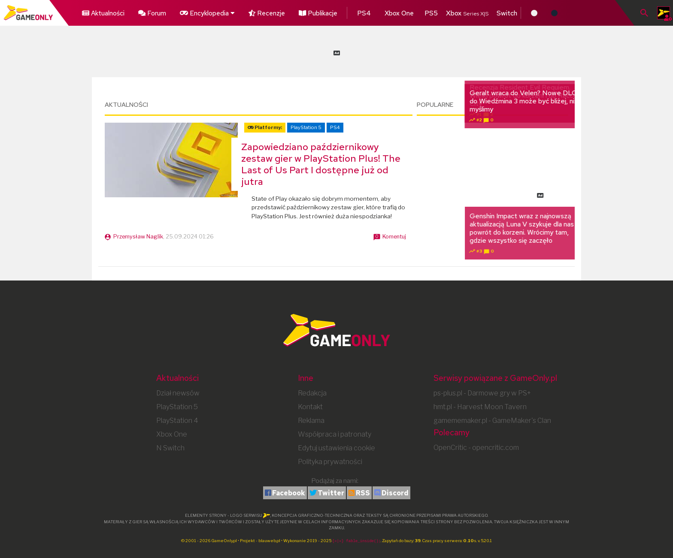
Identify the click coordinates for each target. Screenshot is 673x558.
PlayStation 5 (306, 127)
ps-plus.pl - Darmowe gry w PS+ (482, 393)
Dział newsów (178, 393)
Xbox (435, 11)
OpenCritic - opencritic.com (476, 447)
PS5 (399, 11)
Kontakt (310, 407)
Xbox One (369, 11)
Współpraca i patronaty (334, 434)
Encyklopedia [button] (195, 11)
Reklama (311, 420)
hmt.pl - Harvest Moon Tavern (480, 407)
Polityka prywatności (330, 462)
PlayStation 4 (177, 420)
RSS (363, 493)
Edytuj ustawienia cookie (336, 448)
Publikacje (298, 11)
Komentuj (394, 236)
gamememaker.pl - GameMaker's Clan (492, 420)
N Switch (170, 448)
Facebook (288, 493)
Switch (475, 11)
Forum (145, 11)
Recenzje (251, 11)
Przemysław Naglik (138, 236)
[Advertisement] (336, 51)
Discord (395, 493)
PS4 (339, 11)
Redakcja (312, 393)
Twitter (331, 493)
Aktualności (101, 11)
